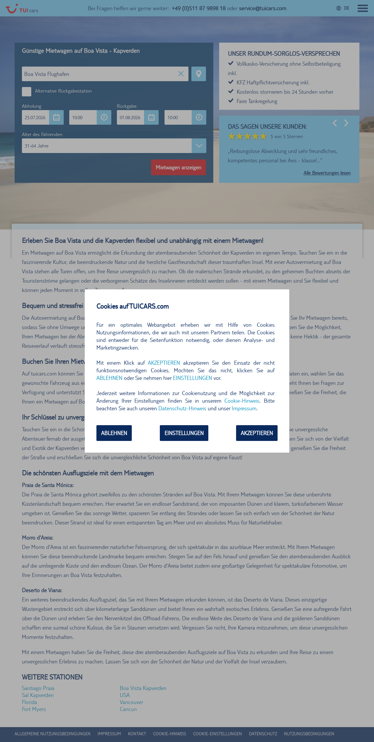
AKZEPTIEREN (164, 362)
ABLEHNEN (109, 378)
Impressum (244, 408)
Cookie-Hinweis (241, 400)
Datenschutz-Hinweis (182, 408)
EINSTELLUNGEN (192, 378)
